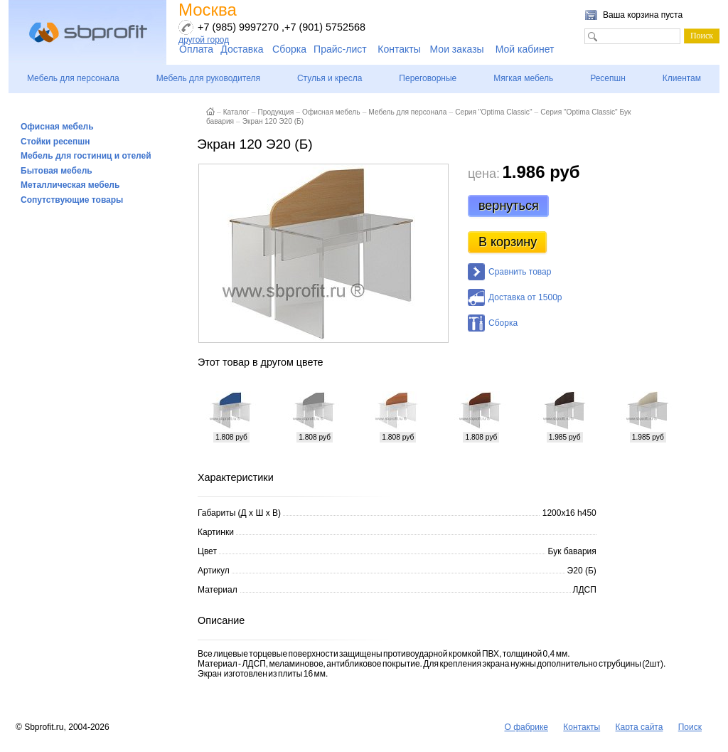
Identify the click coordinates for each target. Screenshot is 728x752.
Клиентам (682, 78)
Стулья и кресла (329, 78)
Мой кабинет (525, 49)
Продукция (275, 112)
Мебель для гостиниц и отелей (86, 156)
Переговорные (427, 78)
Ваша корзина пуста (642, 15)
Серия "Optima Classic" (493, 112)
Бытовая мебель (56, 171)
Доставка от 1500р (525, 297)
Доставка (241, 49)
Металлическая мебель (70, 185)
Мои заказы (457, 49)
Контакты (399, 49)
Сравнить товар (519, 272)
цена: (484, 173)
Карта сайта (639, 727)
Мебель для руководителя (208, 78)
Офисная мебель (57, 127)
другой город (203, 40)
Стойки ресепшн (55, 142)
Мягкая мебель (523, 78)
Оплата (196, 49)
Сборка (289, 49)
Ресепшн (608, 78)
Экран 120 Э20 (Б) (273, 121)
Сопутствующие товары (72, 200)
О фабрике (526, 727)
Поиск (690, 727)
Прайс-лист (340, 49)
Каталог (236, 112)
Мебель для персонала (73, 78)
